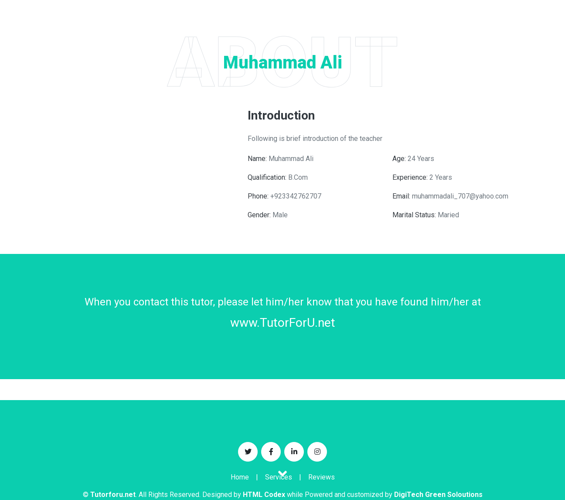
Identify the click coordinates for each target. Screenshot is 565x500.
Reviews (321, 477)
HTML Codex (264, 494)
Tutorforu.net (113, 494)
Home (240, 477)
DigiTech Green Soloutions (438, 494)
